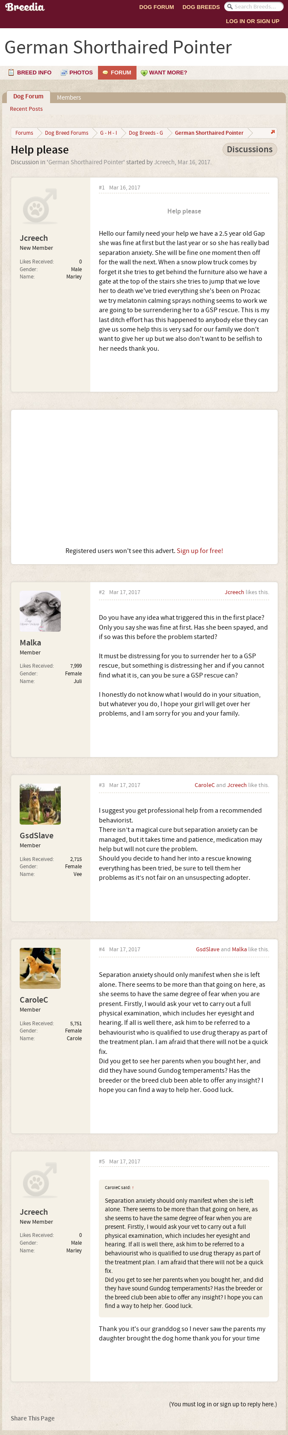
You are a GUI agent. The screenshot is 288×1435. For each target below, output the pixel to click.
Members (69, 98)
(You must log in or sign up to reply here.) (223, 1404)
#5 (102, 1162)
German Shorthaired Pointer (85, 162)
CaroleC (205, 785)
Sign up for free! (200, 551)
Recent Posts (26, 109)
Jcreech (164, 162)
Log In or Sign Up (252, 21)
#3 (102, 785)
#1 (102, 188)
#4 (102, 949)
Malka (30, 643)
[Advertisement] (144, 478)
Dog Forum (157, 7)
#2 (102, 592)
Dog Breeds (201, 7)
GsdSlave (36, 836)
